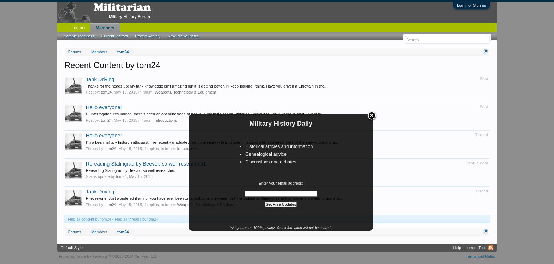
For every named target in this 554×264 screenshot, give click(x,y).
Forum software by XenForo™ (108, 256)
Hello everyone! (104, 107)
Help (457, 248)
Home (470, 248)
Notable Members (79, 36)
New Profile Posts (182, 36)
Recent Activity (147, 36)
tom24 (106, 92)
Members (105, 27)
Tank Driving (100, 79)
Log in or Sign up (471, 5)
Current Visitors (114, 36)
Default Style (72, 248)
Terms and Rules (480, 256)
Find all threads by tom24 (137, 219)
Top (481, 248)
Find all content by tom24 (89, 219)
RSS (490, 247)
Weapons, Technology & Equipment (185, 92)
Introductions (166, 120)
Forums (78, 27)
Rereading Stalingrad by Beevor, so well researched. (146, 164)
